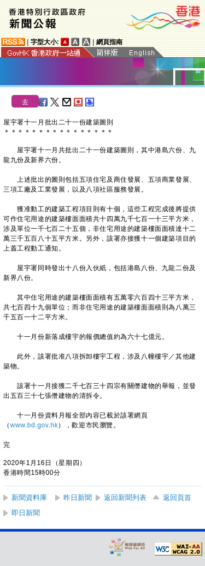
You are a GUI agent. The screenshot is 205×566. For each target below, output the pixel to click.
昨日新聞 (77, 497)
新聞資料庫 (29, 497)
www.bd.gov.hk (34, 425)
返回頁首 (177, 497)
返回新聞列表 (125, 497)
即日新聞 (25, 513)
